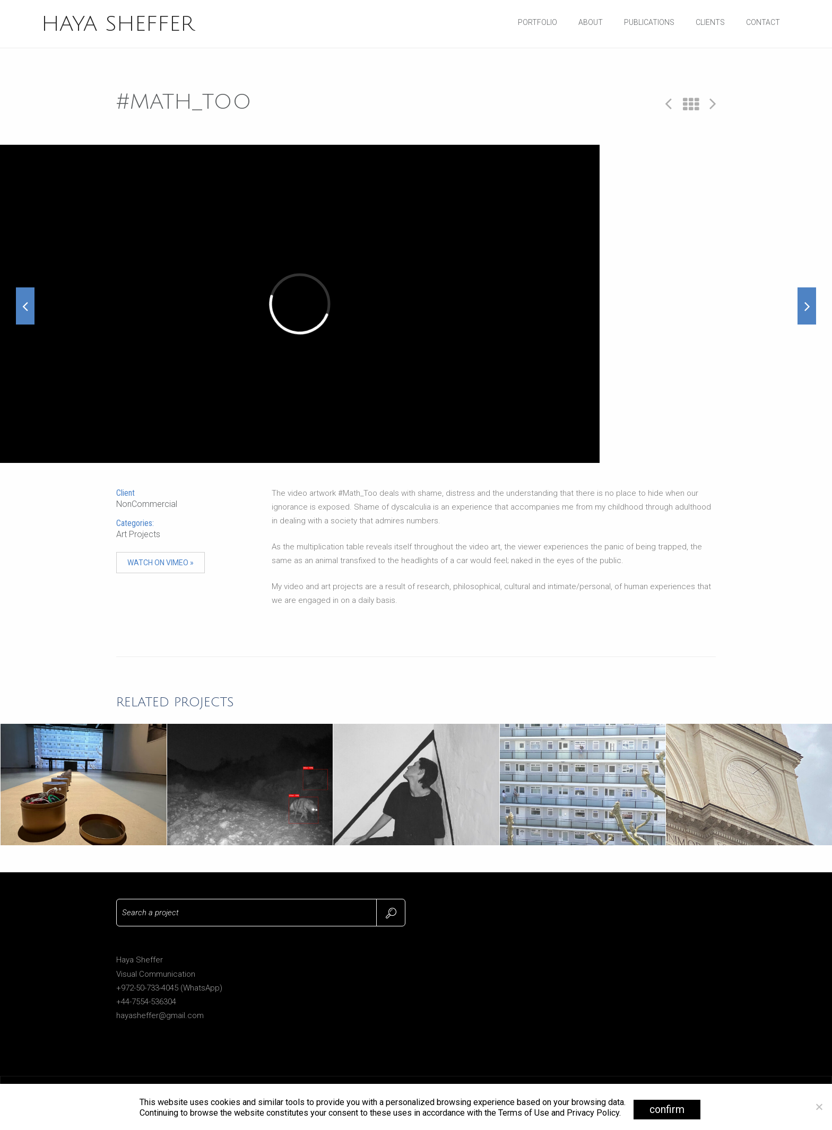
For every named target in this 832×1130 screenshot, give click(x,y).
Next (712, 103)
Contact (763, 22)
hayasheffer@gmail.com (160, 1015)
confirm (666, 1109)
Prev (668, 103)
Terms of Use (523, 1113)
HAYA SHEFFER (117, 24)
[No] (818, 1106)
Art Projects (138, 534)
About (590, 22)
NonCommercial (146, 504)
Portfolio (537, 22)
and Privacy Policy (585, 1113)
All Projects (691, 104)
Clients (710, 22)
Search (390, 912)
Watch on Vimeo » (160, 562)
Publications (649, 22)
